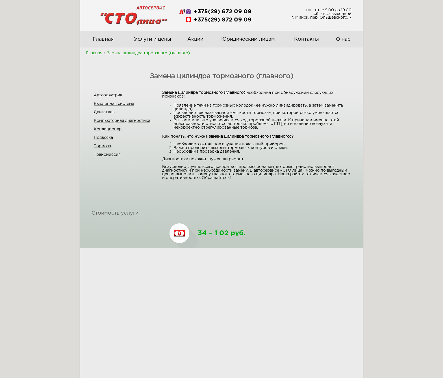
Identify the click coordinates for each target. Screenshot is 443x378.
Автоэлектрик (108, 95)
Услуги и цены (152, 39)
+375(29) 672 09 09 (222, 11)
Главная (103, 39)
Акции (195, 39)
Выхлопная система (114, 103)
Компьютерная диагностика (122, 120)
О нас (343, 39)
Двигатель (104, 112)
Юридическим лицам (248, 39)
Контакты (306, 39)
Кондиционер (107, 129)
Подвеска (103, 137)
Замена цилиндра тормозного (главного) (148, 53)
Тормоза (102, 146)
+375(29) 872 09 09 (222, 19)
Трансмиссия (107, 154)
